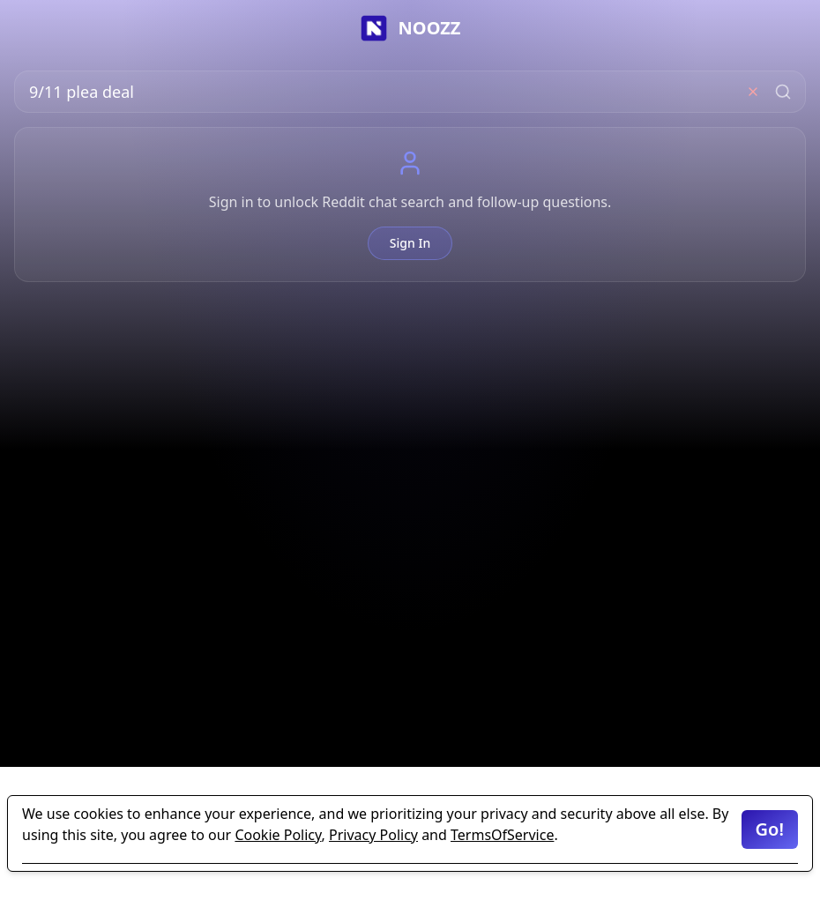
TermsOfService (502, 834)
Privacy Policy (373, 834)
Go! (770, 829)
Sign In (410, 242)
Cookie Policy (278, 834)
